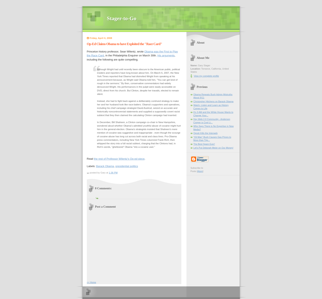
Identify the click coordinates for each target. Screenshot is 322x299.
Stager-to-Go (121, 18)
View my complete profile (206, 76)
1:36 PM (113, 172)
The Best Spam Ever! (204, 144)
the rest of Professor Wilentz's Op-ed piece (119, 158)
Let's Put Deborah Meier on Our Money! (213, 148)
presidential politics (126, 166)
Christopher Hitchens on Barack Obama (213, 101)
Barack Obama (105, 166)
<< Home (91, 282)
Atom (200, 171)
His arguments (166, 55)
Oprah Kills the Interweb (205, 133)
